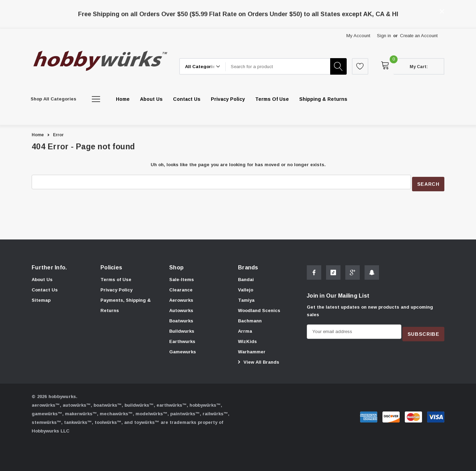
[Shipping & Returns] (323, 99)
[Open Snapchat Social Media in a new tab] (372, 273)
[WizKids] (247, 340)
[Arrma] (245, 329)
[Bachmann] (250, 319)
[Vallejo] (245, 288)
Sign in (384, 35)
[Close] (442, 11)
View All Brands (257, 360)
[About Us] (151, 99)
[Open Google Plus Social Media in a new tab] (352, 273)
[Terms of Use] (272, 99)
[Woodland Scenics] (259, 309)
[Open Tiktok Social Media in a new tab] (333, 273)
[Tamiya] (246, 298)
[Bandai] (246, 278)
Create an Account (418, 35)
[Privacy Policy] (228, 99)
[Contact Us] (187, 99)
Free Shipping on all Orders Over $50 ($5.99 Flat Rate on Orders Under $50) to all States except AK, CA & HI (238, 14)
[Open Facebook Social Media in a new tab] (314, 273)
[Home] (123, 99)
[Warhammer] (252, 350)
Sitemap (41, 297)
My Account (358, 35)
